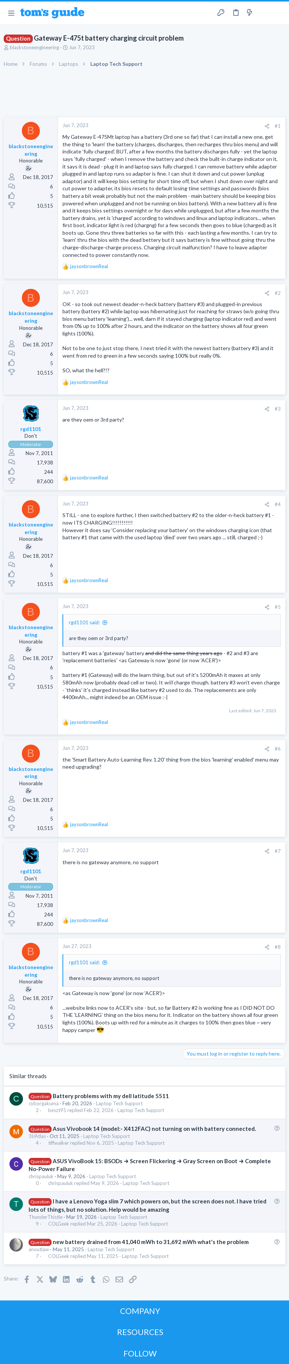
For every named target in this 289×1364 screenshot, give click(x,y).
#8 (278, 947)
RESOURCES (140, 1332)
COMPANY (140, 1310)
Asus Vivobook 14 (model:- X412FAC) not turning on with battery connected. (154, 1128)
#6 (278, 749)
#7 (278, 851)
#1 (278, 126)
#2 (278, 293)
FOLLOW (140, 1353)
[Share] (267, 126)
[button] (11, 13)
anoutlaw (39, 1249)
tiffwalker (58, 1143)
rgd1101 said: (84, 622)
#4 (278, 504)
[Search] (278, 13)
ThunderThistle (45, 1217)
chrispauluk (41, 1176)
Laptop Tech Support (119, 1103)
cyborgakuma (44, 1103)
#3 (278, 409)
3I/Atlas (37, 1136)
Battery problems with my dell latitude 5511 (111, 1095)
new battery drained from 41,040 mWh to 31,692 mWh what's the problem (151, 1241)
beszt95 (57, 1110)
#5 (278, 607)
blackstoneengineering (34, 47)
